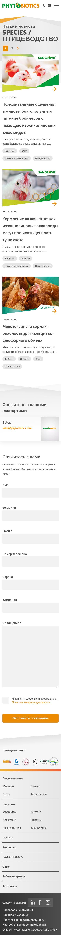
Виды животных (12, 778)
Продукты (8, 804)
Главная (7, 837)
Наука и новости (12, 856)
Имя (5, 485)
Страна (7, 577)
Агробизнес (10, 886)
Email (7, 531)
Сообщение (11, 623)
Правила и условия (15, 914)
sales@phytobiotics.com (17, 428)
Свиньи (35, 786)
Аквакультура (39, 794)
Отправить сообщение (30, 718)
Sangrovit (10, 151)
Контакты (8, 847)
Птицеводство (42, 158)
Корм (24, 151)
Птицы (6, 794)
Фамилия (9, 508)
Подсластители (11, 827)
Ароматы (36, 819)
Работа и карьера (13, 876)
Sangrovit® (9, 811)
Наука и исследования (16, 158)
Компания (9, 600)
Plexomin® (9, 819)
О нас (6, 866)
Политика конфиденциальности (31, 702)
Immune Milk (38, 827)
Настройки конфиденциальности (24, 924)
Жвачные (8, 786)
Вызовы (25, 258)
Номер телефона (14, 554)
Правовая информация (17, 910)
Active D (9, 359)
